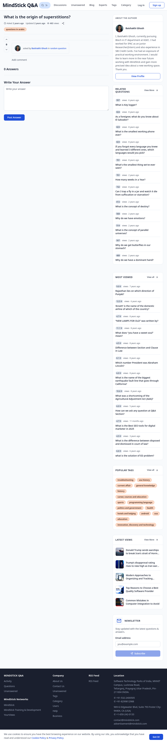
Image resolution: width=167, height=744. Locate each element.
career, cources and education (132, 496)
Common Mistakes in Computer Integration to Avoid (142, 602)
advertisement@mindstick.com (130, 723)
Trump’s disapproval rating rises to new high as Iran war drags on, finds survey (141, 564)
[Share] (63, 23)
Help (55, 710)
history (121, 491)
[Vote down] (6, 49)
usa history (144, 480)
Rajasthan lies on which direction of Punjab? (134, 292)
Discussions (60, 5)
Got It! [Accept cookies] (156, 736)
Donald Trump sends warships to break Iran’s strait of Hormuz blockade (143, 551)
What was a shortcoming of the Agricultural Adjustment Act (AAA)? (134, 397)
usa (156, 513)
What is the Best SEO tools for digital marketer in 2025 (135, 427)
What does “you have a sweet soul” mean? (134, 334)
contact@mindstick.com (126, 720)
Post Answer (14, 117)
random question (58, 48)
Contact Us (58, 686)
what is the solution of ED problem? (134, 455)
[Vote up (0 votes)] (6, 39)
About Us (57, 681)
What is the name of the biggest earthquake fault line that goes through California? (137, 380)
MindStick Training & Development (22, 709)
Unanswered (78, 5)
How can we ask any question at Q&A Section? (135, 412)
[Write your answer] (56, 98)
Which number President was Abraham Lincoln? (136, 364)
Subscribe (137, 653)
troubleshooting (125, 480)
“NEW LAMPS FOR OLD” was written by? (136, 320)
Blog (91, 5)
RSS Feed (93, 681)
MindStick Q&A (20, 5)
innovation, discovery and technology (136, 524)
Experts (103, 5)
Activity (8, 681)
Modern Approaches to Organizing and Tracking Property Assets (139, 577)
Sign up (157, 5)
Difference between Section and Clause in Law (136, 349)
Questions (9, 686)
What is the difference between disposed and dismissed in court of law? (137, 442)
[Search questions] (44, 5)
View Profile (137, 76)
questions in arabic (15, 29)
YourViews (9, 714)
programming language (140, 502)
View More (151, 90)
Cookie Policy (38, 737)
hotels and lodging (127, 513)
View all (152, 277)
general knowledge (145, 485)
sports (121, 502)
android (145, 513)
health (150, 508)
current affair (124, 485)
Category (126, 5)
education (122, 519)
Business (57, 715)
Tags (114, 5)
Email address (123, 637)
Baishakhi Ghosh (40, 48)
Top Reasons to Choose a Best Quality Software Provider (142, 589)
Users (56, 706)
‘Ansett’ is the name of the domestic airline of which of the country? (134, 307)
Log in (141, 5)
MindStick (9, 705)
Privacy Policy (56, 737)
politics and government (129, 508)
